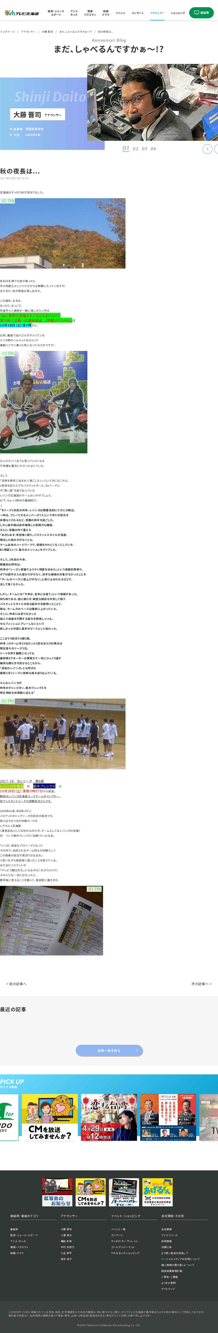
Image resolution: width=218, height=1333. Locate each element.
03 (143, 148)
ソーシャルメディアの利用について (180, 1259)
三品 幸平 (66, 1253)
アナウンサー (157, 12)
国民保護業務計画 (171, 1271)
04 (152, 148)
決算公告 (166, 1247)
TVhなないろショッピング (125, 1253)
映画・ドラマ (17, 1253)
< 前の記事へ (16, 983)
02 (134, 148)
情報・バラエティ (19, 1247)
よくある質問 (168, 1282)
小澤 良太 (66, 1235)
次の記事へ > (201, 983)
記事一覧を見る (109, 1050)
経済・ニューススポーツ (56, 12)
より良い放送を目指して (174, 1253)
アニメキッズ (74, 12)
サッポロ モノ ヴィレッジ (124, 1241)
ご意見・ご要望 (169, 1277)
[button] (207, 149)
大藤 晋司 (47, 31)
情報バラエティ (90, 12)
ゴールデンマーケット (123, 1247)
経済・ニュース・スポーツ (24, 1235)
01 (124, 148)
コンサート (137, 12)
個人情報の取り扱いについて (177, 1265)
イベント (120, 12)
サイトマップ (168, 1288)
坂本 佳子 (66, 1259)
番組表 (14, 1229)
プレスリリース (169, 1235)
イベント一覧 (118, 1229)
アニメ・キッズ (18, 1241)
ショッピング (178, 12)
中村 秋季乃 (68, 1247)
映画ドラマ (105, 12)
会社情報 (166, 1229)
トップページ (8, 31)
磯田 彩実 (66, 1241)
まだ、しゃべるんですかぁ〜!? (75, 31)
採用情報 (166, 1241)
